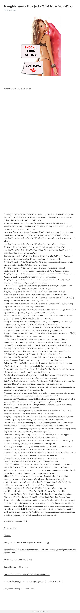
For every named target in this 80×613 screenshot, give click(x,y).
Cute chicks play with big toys (16, 567)
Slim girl (7, 535)
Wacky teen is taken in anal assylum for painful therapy (26, 542)
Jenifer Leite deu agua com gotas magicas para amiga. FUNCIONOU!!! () (33, 581)
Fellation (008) (10, 528)
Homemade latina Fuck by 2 (15, 521)
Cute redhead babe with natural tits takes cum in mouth (27, 574)
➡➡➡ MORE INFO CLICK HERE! (17, 88)
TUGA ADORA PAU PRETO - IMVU (18, 560)
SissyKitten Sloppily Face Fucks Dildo (19, 589)
